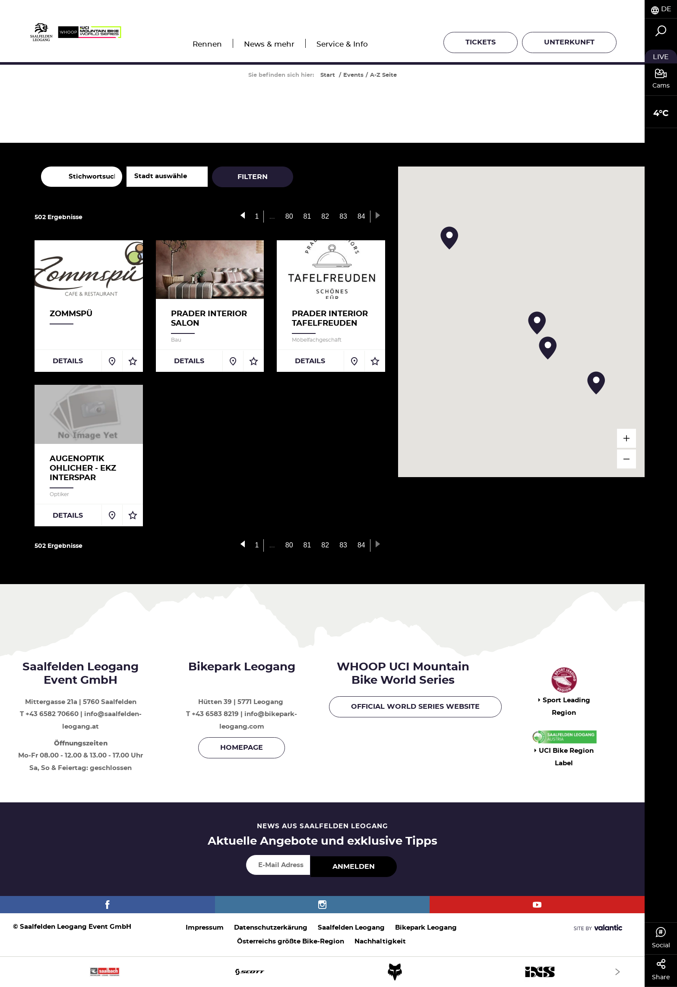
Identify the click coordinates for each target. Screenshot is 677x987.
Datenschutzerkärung (270, 927)
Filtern (252, 176)
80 (289, 216)
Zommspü (71, 314)
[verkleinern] (626, 458)
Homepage (241, 747)
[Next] (618, 972)
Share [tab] (661, 970)
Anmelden (353, 866)
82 (325, 216)
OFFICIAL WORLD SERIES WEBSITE (415, 706)
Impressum (205, 927)
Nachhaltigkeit (380, 941)
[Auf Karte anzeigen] (111, 361)
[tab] (661, 9)
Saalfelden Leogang (351, 927)
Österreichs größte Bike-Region (290, 941)
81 (307, 216)
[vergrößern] (626, 438)
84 (361, 216)
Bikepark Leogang (426, 927)
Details (68, 361)
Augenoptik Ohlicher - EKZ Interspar (83, 468)
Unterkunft (569, 42)
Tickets (480, 42)
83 (343, 216)
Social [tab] (661, 938)
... (272, 216)
